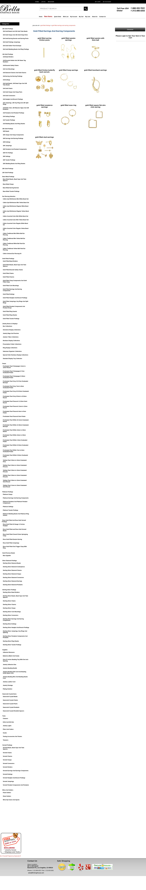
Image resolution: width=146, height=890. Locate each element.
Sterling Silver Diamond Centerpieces (14, 566)
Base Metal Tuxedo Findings (11, 191)
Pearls (4, 363)
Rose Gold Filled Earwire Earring (12, 539)
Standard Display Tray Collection (12, 358)
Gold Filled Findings (8, 258)
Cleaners (5, 718)
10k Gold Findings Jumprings (11, 42)
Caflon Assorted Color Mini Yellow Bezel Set (16, 220)
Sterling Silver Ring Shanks (11, 641)
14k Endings (6, 80)
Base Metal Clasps (8, 184)
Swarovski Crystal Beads (10, 696)
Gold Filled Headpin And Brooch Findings (15, 298)
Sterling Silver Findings (9, 589)
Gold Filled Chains (8, 273)
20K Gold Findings (7, 168)
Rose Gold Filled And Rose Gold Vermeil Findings (14, 521)
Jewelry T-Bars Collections (11, 337)
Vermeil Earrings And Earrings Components (15, 770)
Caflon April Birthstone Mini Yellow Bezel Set (16, 202)
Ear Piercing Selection (8, 196)
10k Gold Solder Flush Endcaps (12, 45)
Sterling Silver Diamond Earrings (12, 581)
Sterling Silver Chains (9, 601)
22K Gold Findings (7, 172)
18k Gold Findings (7, 128)
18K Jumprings (7, 145)
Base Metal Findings (8, 176)
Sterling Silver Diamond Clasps (12, 574)
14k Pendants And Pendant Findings (13, 113)
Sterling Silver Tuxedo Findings (12, 644)
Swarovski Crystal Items (9, 694)
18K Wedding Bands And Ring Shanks (14, 163)
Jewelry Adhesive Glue (9, 664)
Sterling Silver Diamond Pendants (13, 584)
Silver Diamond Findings (9, 560)
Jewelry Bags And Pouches (11, 333)
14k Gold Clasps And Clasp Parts (12, 92)
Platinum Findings (7, 492)
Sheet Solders (7, 796)
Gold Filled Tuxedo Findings (11, 318)
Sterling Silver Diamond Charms (12, 570)
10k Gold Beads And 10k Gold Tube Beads (15, 31)
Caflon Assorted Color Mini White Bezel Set (15, 216)
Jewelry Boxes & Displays (9, 323)
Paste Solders (7, 792)
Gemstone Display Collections (12, 330)
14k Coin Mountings (9, 69)
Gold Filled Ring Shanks (10, 315)
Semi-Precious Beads (8, 553)
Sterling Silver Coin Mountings (12, 611)
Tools (4, 716)
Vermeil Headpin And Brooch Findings (14, 778)
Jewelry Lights (7, 725)
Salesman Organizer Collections (12, 351)
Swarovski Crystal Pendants (11, 707)
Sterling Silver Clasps (9, 608)
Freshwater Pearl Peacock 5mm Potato (14, 416)
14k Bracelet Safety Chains (11, 65)
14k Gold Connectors (9, 95)
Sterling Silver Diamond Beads (12, 563)
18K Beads (6, 131)
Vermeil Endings (7, 774)
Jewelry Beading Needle (10, 668)
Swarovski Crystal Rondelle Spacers (13, 711)
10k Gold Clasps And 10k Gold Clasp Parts (15, 35)
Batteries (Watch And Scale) (11, 656)
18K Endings (6, 142)
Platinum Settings (8, 506)
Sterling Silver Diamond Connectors (13, 577)
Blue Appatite (7, 555)
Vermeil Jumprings (8, 781)
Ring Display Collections (10, 347)
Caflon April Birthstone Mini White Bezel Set (16, 199)
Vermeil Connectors (8, 763)
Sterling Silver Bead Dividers (11, 592)
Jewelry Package (8, 685)
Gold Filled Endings (8, 294)
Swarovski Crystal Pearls (10, 703)
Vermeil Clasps (7, 760)
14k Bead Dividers (8, 57)
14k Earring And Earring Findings (12, 76)
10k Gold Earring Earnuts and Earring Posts (15, 38)
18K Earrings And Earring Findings (13, 138)
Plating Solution (7, 689)
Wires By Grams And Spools (11, 800)
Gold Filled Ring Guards (10, 311)
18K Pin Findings (8, 153)
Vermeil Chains (7, 752)
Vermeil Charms (7, 756)
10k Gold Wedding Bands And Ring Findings (16, 49)
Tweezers (5, 740)
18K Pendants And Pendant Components (15, 149)
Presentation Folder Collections (12, 344)
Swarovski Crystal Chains (10, 700)
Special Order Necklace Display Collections (15, 355)
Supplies (4, 649)
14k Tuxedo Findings (9, 120)
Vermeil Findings (7, 745)
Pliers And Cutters (8, 729)
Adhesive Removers (9, 652)
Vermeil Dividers (7, 767)
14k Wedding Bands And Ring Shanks (14, 123)
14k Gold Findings (7, 54)
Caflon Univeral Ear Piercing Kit (12, 253)
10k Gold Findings (7, 28)
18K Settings (6, 156)
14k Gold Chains (7, 88)
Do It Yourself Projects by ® (10, 856)
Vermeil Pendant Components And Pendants (16, 785)
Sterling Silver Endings (9, 624)
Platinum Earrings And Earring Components (16, 498)
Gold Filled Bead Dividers (10, 261)
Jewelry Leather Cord (9, 682)
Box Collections (7, 326)
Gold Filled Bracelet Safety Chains (13, 269)
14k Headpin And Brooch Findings (13, 99)
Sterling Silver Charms (9, 604)
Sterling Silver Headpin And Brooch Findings (16, 627)
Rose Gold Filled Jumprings (11, 543)
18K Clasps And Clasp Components (13, 135)
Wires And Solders (7, 790)
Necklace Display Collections (11, 340)
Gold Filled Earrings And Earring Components (63, 25)
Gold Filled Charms (8, 277)
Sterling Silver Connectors (10, 615)
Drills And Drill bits (8, 722)
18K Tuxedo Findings (9, 160)
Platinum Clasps (7, 494)
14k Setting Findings (9, 116)
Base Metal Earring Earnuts (11, 188)
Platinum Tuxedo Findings (10, 510)
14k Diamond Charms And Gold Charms (14, 72)
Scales (5, 733)
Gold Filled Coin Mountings (11, 285)
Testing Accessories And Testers (12, 736)
